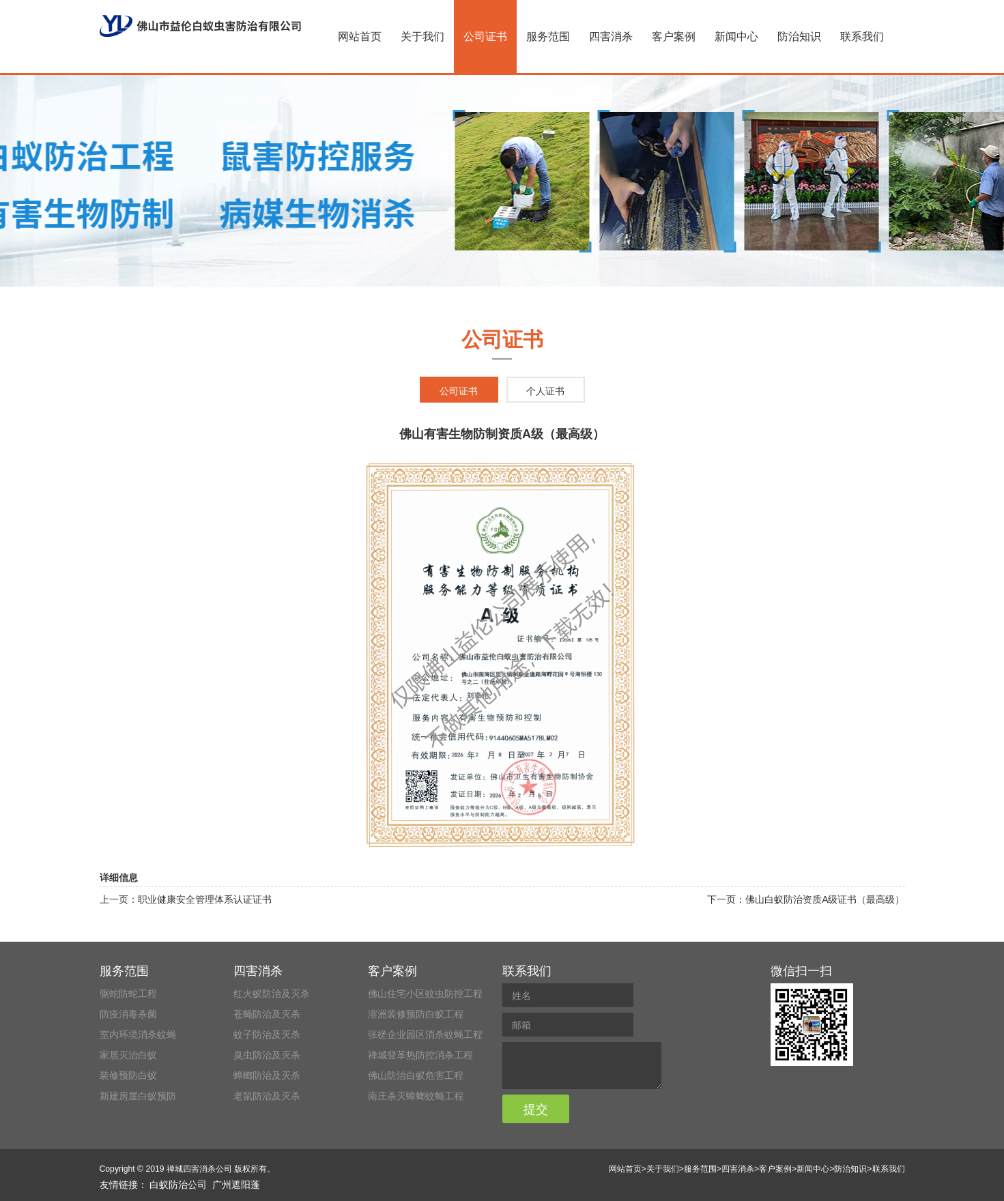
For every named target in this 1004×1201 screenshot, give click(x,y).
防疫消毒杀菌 (128, 1014)
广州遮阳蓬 (236, 1184)
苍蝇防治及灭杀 (266, 1014)
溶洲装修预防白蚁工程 (415, 1014)
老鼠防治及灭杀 (266, 1095)
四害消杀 (611, 36)
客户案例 (673, 36)
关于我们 (422, 36)
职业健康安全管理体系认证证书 (205, 899)
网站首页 (360, 36)
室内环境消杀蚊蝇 (138, 1034)
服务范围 (548, 36)
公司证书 (485, 36)
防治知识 (799, 36)
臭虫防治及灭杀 (266, 1055)
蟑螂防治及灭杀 (266, 1075)
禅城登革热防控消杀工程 (420, 1055)
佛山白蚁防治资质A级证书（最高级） (824, 899)
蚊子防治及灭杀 (266, 1034)
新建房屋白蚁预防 (138, 1095)
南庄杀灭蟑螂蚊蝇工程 (415, 1095)
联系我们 (862, 36)
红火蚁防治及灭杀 (271, 993)
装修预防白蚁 (128, 1075)
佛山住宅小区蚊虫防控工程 (425, 993)
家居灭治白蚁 (128, 1055)
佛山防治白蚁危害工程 (415, 1075)
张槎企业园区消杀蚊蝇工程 (425, 1034)
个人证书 (545, 391)
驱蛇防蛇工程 (128, 993)
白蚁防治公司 (178, 1184)
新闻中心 (736, 36)
